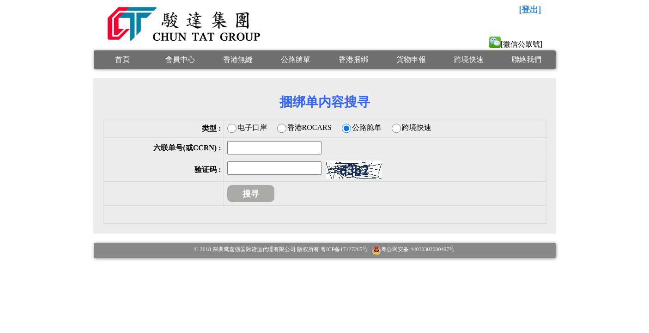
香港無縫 (238, 59)
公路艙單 (295, 59)
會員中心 (180, 59)
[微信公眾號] (516, 44)
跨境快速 (469, 59)
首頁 (122, 59)
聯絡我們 (526, 59)
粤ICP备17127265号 (344, 249)
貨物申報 (411, 59)
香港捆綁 (353, 59)
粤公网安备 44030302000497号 (418, 249)
